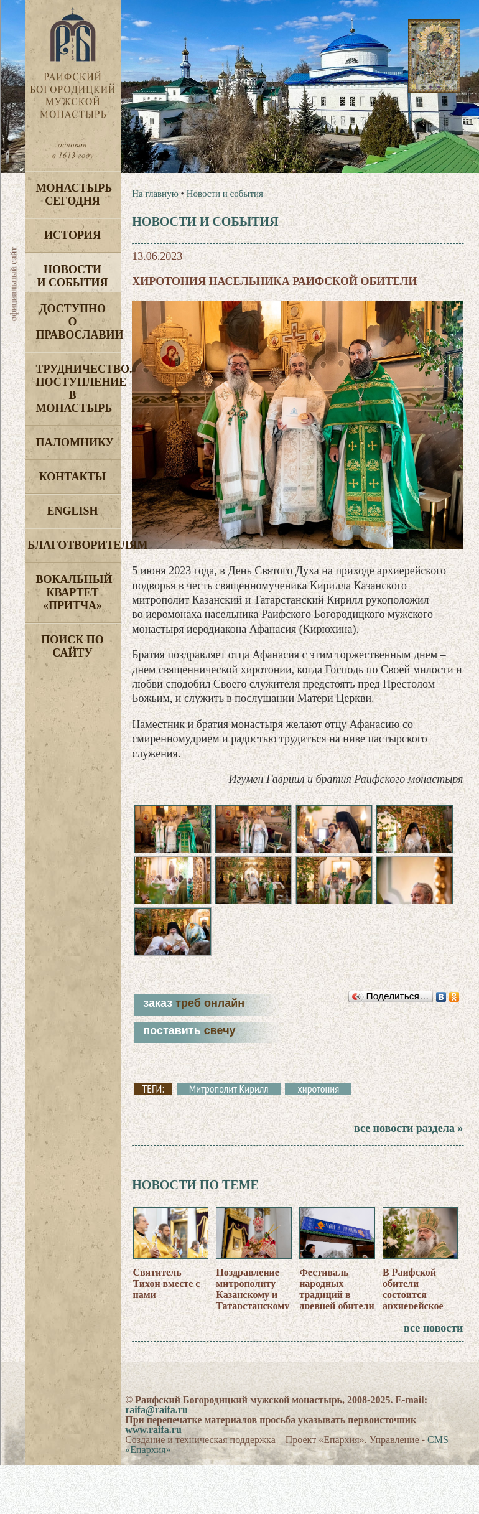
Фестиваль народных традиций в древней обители (336, 1292)
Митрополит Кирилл (229, 1092)
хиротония (318, 1092)
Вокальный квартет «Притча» (74, 592)
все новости (433, 1331)
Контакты (72, 476)
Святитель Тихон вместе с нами (166, 1286)
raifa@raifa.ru (156, 1413)
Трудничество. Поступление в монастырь (78, 388)
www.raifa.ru (153, 1433)
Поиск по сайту (72, 646)
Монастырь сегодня (74, 194)
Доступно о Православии (78, 321)
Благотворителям (74, 545)
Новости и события (72, 276)
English (72, 511)
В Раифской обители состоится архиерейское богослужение (413, 1297)
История (72, 235)
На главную (155, 194)
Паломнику (75, 442)
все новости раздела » (408, 1131)
